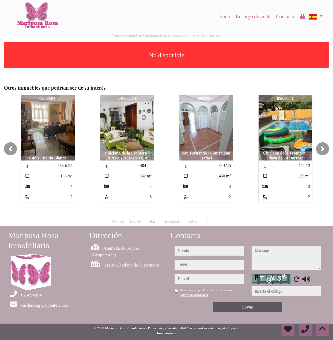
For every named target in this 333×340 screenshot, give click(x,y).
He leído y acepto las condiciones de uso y (207, 292)
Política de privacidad (163, 328)
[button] (10, 148)
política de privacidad (194, 295)
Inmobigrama (166, 333)
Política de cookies (194, 328)
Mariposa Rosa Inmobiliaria (125, 328)
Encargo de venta (254, 16)
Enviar (247, 307)
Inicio (225, 16)
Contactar (286, 16)
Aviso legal (218, 328)
